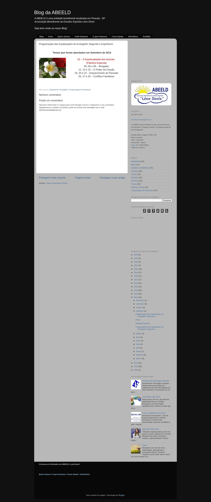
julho (138, 337)
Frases (134, 184)
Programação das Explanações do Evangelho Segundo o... (149, 315)
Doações (134, 177)
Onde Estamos (81, 36)
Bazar (133, 165)
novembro (140, 304)
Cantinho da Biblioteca (140, 168)
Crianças (134, 171)
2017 (136, 280)
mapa (134, 145)
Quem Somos (64, 36)
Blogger (121, 495)
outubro (139, 308)
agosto (139, 334)
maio (138, 344)
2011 (136, 363)
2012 (136, 297)
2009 (136, 370)
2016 (136, 283)
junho (138, 341)
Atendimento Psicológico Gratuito (155, 381)
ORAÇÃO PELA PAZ (150, 429)
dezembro (140, 300)
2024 (136, 258)
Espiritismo (54, 90)
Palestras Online (137, 187)
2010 (136, 366)
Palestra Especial (143, 323)
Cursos (134, 174)
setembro (140, 311)
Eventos (134, 181)
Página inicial (82, 177)
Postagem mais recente (52, 177)
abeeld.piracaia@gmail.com (141, 120)
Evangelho (63, 90)
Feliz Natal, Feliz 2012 (151, 397)
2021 (136, 265)
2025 (136, 255)
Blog (41, 36)
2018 (136, 276)
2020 (136, 269)
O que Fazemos (100, 36)
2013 (136, 294)
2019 (136, 272)
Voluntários (133, 36)
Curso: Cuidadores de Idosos (154, 413)
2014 (136, 290)
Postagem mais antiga (112, 177)
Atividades (135, 161)
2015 (136, 287)
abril (138, 348)
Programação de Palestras (80, 90)
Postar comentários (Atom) (57, 183)
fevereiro (140, 355)
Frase (138, 320)
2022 (136, 262)
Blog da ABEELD (52, 12)
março (139, 351)
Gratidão (146, 36)
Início (50, 36)
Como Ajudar (117, 36)
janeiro (139, 358)
